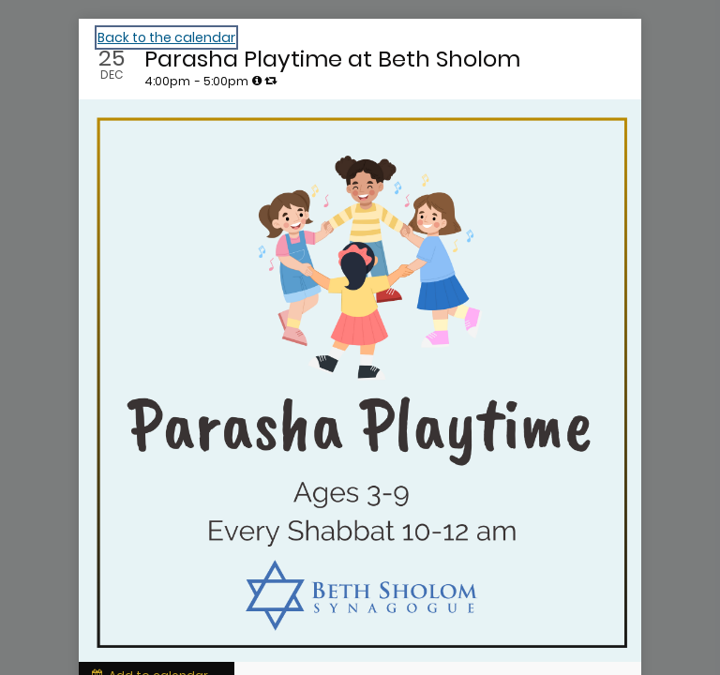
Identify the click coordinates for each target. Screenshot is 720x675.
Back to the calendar (166, 37)
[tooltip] (257, 80)
